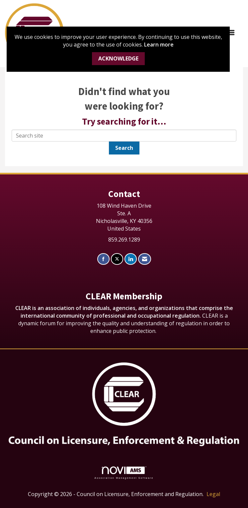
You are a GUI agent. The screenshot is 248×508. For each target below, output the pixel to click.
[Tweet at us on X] (117, 259)
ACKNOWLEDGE (118, 58)
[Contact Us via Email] (144, 259)
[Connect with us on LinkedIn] (130, 259)
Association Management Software (123, 472)
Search (124, 148)
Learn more (159, 44)
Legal (213, 494)
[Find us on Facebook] (103, 259)
